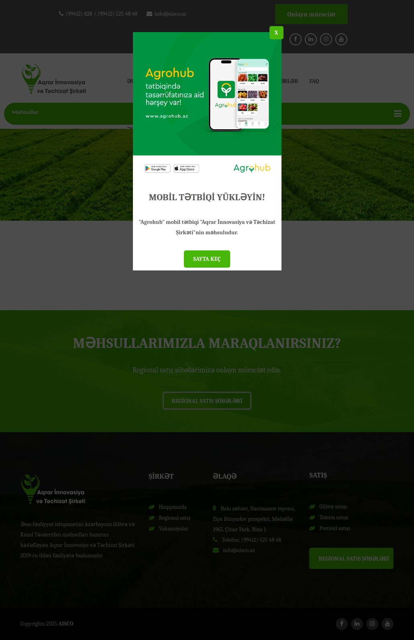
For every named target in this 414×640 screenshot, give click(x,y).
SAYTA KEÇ (206, 259)
